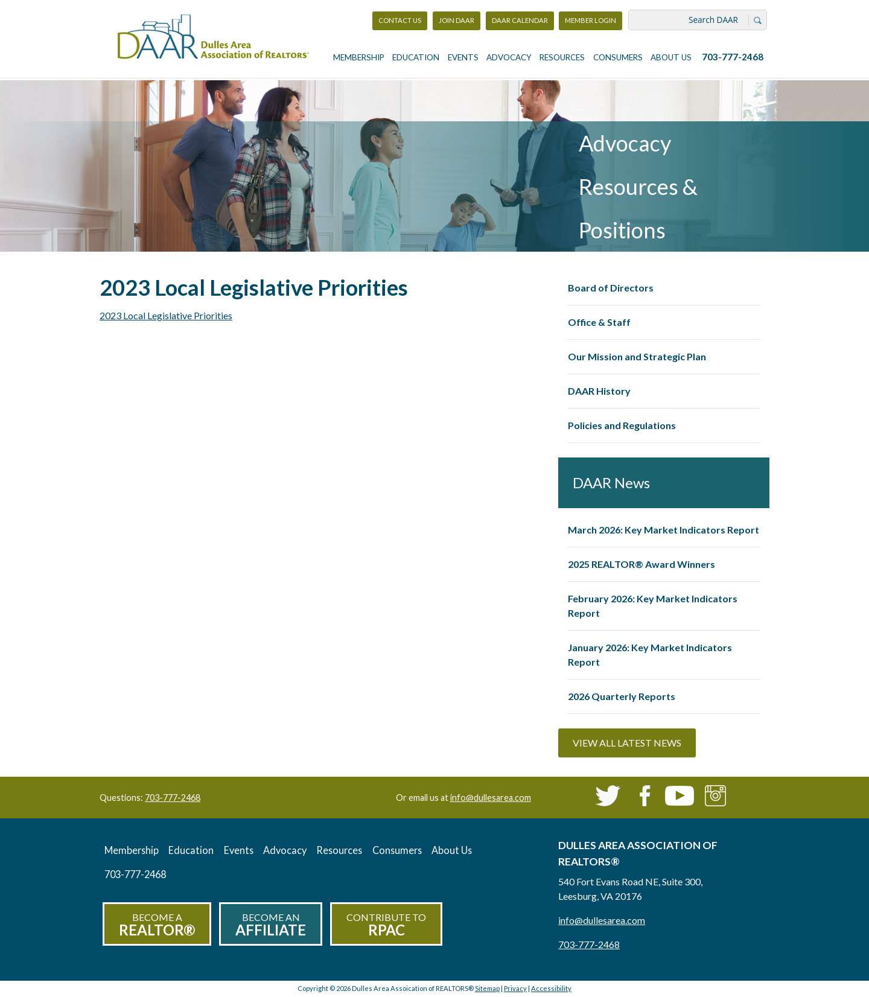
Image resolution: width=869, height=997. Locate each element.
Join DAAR (456, 20)
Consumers (618, 57)
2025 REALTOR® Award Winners (641, 564)
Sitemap (487, 988)
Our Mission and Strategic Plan (637, 356)
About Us (671, 57)
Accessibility (551, 988)
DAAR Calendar (520, 20)
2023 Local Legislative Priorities (166, 315)
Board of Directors (611, 287)
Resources (562, 57)
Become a (157, 924)
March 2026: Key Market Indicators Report (663, 529)
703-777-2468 (732, 56)
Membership (358, 57)
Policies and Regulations (622, 425)
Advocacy (509, 57)
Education (415, 57)
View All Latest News (627, 742)
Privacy (515, 988)
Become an (270, 924)
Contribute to (386, 924)
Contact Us (399, 20)
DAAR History (599, 391)
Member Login (590, 23)
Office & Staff (599, 322)
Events (463, 57)
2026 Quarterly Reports (621, 696)
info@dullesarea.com (490, 797)
